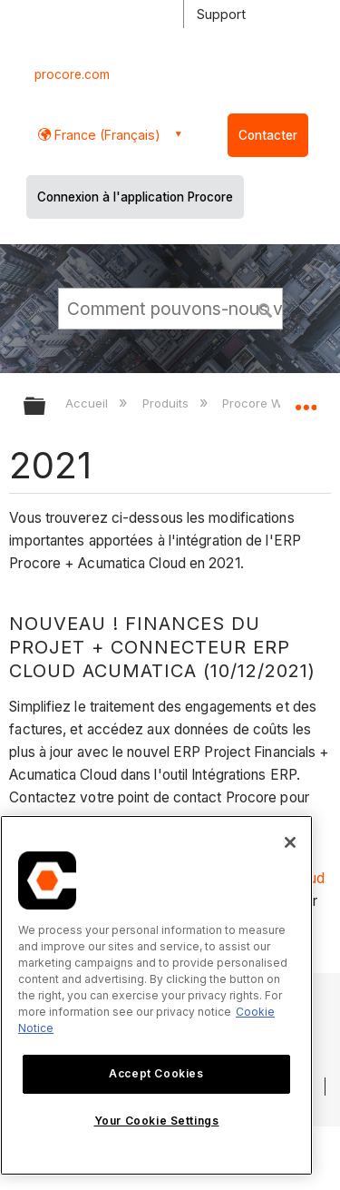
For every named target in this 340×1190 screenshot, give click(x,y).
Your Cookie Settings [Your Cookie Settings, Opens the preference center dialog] (156, 1120)
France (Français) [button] (105, 135)
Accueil (88, 403)
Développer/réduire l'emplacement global (305, 400)
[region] (156, 995)
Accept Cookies (156, 1073)
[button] (265, 307)
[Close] (290, 842)
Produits (167, 403)
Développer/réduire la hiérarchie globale (46, 407)
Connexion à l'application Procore (135, 197)
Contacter (267, 135)
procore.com (72, 74)
